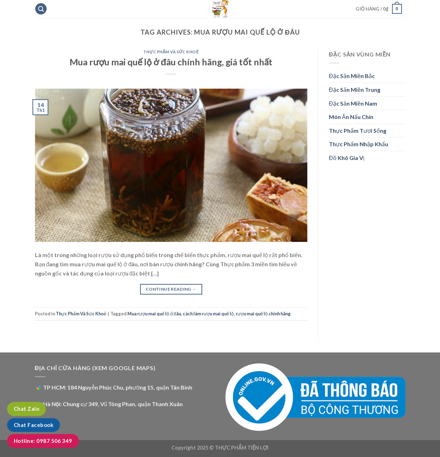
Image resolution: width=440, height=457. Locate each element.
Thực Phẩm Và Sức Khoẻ (171, 51)
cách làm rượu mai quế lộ (208, 313)
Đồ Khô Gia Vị (346, 157)
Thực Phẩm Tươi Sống (357, 130)
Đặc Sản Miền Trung (354, 89)
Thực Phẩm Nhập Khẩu (358, 144)
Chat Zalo (26, 408)
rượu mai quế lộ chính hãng (263, 313)
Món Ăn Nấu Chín (351, 116)
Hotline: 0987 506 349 (43, 441)
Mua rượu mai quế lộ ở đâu (154, 313)
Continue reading (171, 289)
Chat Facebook (33, 425)
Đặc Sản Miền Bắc (352, 75)
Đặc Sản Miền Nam (353, 103)
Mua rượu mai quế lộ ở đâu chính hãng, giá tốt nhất (171, 62)
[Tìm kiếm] (41, 9)
